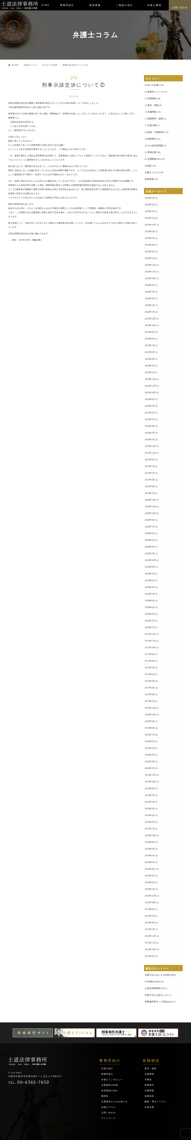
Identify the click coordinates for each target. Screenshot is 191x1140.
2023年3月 (149, 359)
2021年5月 (149, 464)
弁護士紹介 (107, 1048)
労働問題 (149, 1070)
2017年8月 (149, 648)
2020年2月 (149, 543)
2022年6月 (149, 405)
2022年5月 (149, 412)
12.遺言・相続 (151, 105)
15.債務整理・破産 (153, 118)
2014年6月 (149, 844)
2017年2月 (149, 681)
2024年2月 (149, 300)
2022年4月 (149, 418)
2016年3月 (149, 746)
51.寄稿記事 (150, 150)
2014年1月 (149, 871)
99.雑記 (148, 164)
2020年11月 (150, 497)
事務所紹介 (67, 5)
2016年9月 (149, 707)
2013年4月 (149, 903)
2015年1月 (149, 812)
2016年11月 (150, 694)
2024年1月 (149, 307)
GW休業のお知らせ (154, 961)
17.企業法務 (150, 124)
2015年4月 (149, 792)
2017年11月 (150, 628)
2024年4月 (149, 294)
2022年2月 (149, 425)
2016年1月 (149, 753)
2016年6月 (149, 726)
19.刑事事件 (150, 137)
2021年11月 (150, 444)
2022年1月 (149, 431)
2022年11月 (150, 379)
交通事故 (149, 1053)
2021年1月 (149, 484)
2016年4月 (149, 740)
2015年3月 (149, 799)
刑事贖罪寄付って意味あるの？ (159, 981)
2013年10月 (150, 884)
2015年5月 (149, 785)
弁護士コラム (31, 65)
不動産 (148, 1059)
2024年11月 (150, 267)
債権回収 (149, 1075)
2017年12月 (150, 622)
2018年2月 (149, 608)
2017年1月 (149, 687)
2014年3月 (149, 858)
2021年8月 (149, 451)
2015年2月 (149, 805)
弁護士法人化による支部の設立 (159, 955)
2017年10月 (150, 635)
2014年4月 (149, 851)
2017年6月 (149, 661)
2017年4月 (149, 667)
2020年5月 (149, 530)
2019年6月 (149, 569)
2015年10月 (150, 766)
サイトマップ (108, 1097)
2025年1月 (149, 254)
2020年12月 (150, 490)
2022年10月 (150, 385)
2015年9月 (149, 772)
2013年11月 (150, 877)
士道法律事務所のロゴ (155, 968)
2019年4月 (149, 576)
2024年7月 (149, 287)
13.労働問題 (150, 111)
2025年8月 (149, 228)
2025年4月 (149, 241)
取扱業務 (95, 5)
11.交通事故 (150, 98)
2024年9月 (149, 281)
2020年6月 (149, 523)
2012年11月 (150, 923)
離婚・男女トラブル (155, 1081)
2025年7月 (149, 235)
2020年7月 (149, 517)
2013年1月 (149, 910)
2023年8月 (149, 333)
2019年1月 (149, 582)
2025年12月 (150, 222)
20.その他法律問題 (153, 144)
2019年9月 (149, 556)
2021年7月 (149, 458)
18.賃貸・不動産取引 (154, 131)
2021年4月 (149, 471)
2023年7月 (149, 340)
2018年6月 (149, 595)
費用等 (104, 1075)
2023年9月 (149, 326)
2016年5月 (149, 733)
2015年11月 (150, 759)
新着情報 (149, 177)
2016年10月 (150, 700)
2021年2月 (149, 477)
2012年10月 (150, 930)
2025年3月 (149, 248)
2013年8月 (149, 890)
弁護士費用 (154, 5)
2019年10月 (150, 549)
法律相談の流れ (109, 1070)
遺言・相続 (151, 1048)
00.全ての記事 (50, 65)
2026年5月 (149, 195)
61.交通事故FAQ (152, 157)
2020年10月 (150, 503)
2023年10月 (150, 320)
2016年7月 (149, 720)
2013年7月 (149, 897)
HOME (45, 5)
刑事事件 (149, 1064)
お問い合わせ (179, 7)
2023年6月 (149, 346)
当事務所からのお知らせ (114, 1081)
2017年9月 (149, 641)
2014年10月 (150, 818)
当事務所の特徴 (109, 1064)
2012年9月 (149, 936)
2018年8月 (149, 589)
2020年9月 (149, 510)
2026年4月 (149, 202)
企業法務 (149, 1086)
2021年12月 (150, 438)
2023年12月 (150, 313)
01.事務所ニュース (153, 91)
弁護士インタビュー (112, 1059)
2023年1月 (149, 366)
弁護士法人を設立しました (157, 975)
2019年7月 (149, 563)
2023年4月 (149, 353)
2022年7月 (149, 399)
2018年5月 (149, 602)
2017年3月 (149, 674)
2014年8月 (149, 831)
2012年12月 (150, 917)
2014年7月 (149, 838)
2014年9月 (149, 825)
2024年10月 (150, 274)
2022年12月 (150, 372)
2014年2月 (149, 864)
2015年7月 (149, 779)
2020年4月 (149, 536)
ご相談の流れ (124, 5)
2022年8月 (149, 392)
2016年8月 (149, 713)
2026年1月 (149, 215)
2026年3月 (149, 208)
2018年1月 (149, 615)
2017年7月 (149, 654)
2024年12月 (150, 261)
